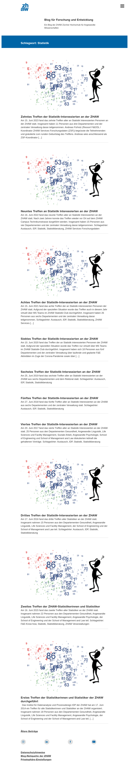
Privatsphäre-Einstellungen (36, 760)
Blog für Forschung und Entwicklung (68, 20)
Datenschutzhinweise (33, 752)
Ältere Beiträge (29, 731)
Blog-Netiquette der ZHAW (36, 756)
